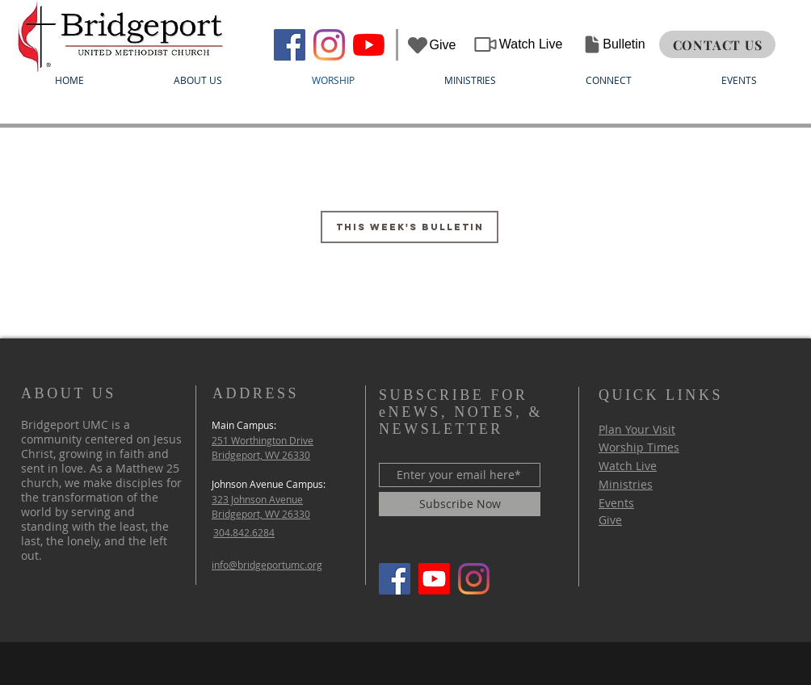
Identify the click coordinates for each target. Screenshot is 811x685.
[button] (197, 80)
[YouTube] (368, 45)
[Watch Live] (517, 44)
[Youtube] (434, 579)
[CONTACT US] (717, 44)
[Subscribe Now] (459, 504)
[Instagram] (329, 45)
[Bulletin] (613, 44)
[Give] (430, 45)
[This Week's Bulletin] (409, 227)
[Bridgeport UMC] (289, 45)
